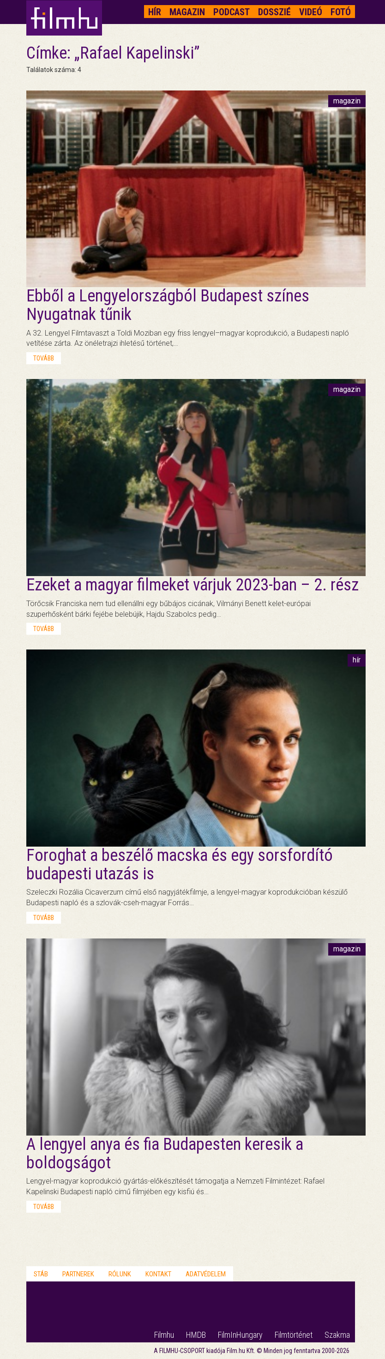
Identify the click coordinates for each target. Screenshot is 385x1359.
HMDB (196, 1335)
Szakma (337, 1335)
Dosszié (274, 12)
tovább (43, 358)
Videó (310, 12)
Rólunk (119, 1274)
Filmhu (164, 1335)
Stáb (41, 1274)
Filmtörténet (294, 1335)
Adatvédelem (206, 1274)
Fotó (341, 12)
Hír (154, 12)
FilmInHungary (240, 1335)
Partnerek (78, 1274)
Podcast (231, 12)
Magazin (187, 12)
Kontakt (158, 1274)
